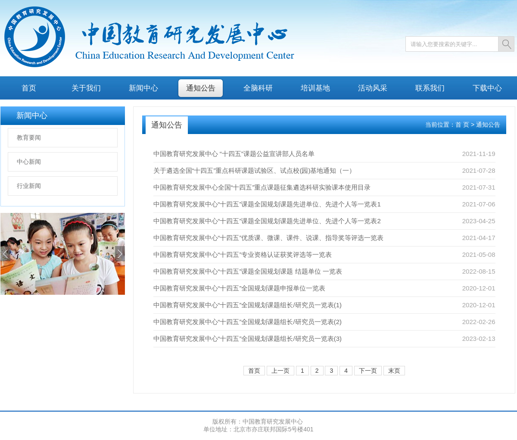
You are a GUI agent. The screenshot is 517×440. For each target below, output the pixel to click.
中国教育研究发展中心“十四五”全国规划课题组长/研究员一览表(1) (247, 305)
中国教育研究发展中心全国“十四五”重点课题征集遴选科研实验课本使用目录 (262, 187)
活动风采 (372, 88)
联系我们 (430, 88)
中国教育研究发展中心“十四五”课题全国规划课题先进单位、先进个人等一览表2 (267, 221)
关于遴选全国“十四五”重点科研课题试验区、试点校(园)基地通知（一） (254, 170)
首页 (29, 88)
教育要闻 (29, 137)
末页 (394, 370)
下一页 (368, 370)
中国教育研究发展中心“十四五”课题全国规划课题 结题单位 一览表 (247, 271)
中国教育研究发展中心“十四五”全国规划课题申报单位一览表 (239, 288)
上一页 (280, 370)
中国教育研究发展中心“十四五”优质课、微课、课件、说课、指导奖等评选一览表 (268, 237)
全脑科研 (258, 88)
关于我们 (86, 88)
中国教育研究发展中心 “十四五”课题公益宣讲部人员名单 (234, 153)
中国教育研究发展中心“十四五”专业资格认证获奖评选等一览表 (242, 254)
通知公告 (200, 88)
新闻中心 (143, 88)
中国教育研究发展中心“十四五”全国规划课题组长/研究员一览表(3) (247, 338)
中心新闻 (29, 161)
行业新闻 (29, 185)
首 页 (462, 124)
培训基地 (315, 88)
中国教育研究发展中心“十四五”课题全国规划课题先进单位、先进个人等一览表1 (267, 204)
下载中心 (487, 88)
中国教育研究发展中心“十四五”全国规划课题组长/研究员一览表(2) (247, 321)
